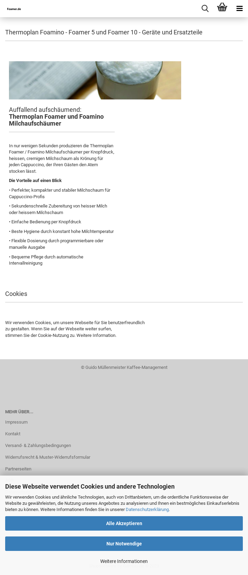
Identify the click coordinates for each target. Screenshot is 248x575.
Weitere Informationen (124, 561)
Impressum (16, 422)
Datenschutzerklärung (147, 509)
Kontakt (12, 433)
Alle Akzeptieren (124, 523)
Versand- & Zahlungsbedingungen (38, 445)
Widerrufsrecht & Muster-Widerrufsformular (47, 457)
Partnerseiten (18, 468)
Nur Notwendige (124, 543)
